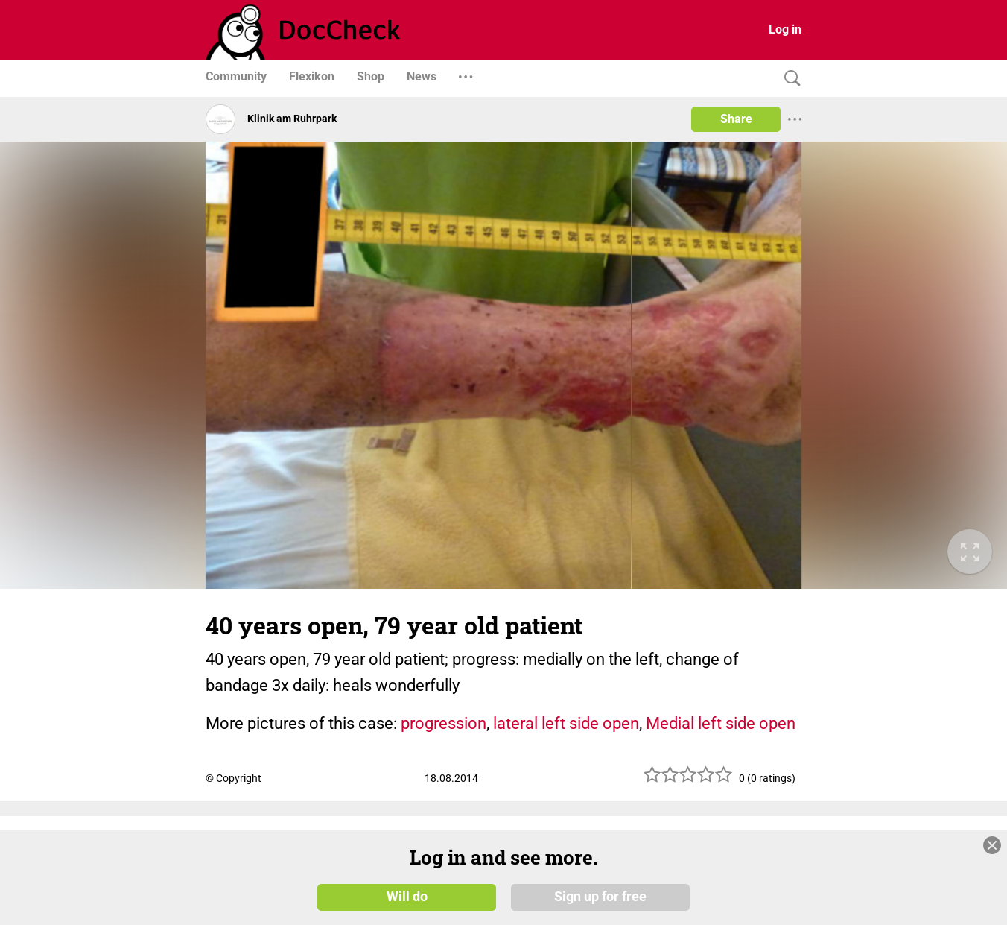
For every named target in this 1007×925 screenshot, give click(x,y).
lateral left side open (566, 723)
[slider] (688, 780)
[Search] (788, 79)
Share (736, 119)
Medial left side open (720, 723)
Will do (407, 896)
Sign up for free (600, 896)
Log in (785, 29)
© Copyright (233, 778)
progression (443, 723)
